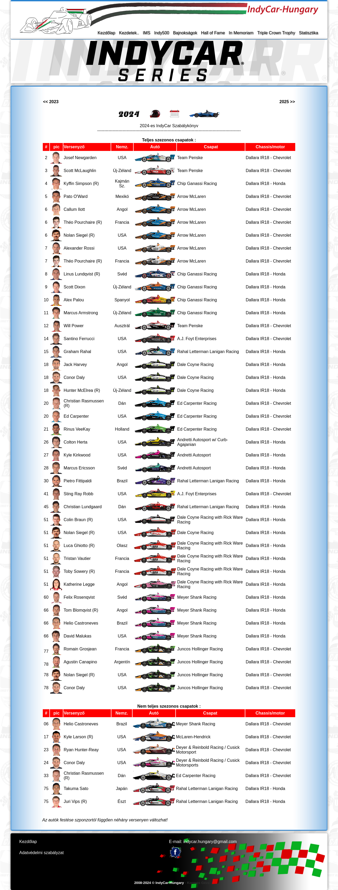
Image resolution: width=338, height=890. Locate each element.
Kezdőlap (106, 33)
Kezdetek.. (129, 33)
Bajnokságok (185, 33)
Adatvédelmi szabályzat (41, 852)
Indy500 (161, 33)
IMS (146, 33)
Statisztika (308, 33)
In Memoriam (241, 33)
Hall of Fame (213, 33)
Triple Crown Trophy (276, 33)
